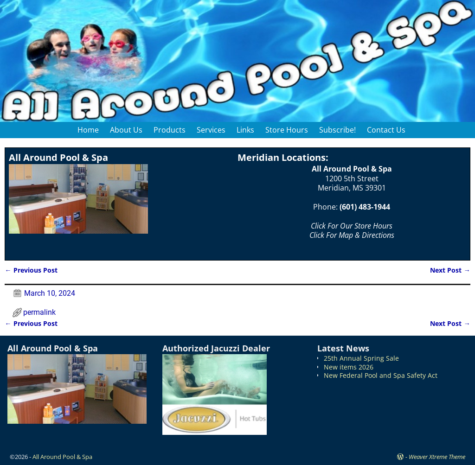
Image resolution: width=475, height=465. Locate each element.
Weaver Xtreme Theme (437, 456)
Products (170, 130)
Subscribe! (337, 130)
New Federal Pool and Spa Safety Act (380, 375)
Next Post (450, 270)
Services (211, 130)
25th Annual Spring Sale (361, 358)
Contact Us (386, 130)
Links (245, 130)
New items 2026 (348, 367)
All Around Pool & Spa (62, 456)
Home (88, 130)
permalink (39, 312)
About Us (126, 130)
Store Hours (286, 130)
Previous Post (31, 270)
